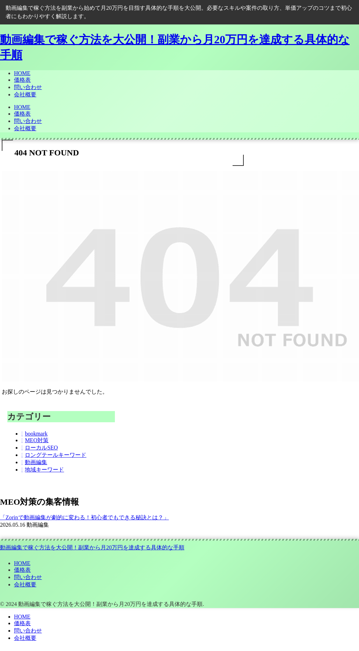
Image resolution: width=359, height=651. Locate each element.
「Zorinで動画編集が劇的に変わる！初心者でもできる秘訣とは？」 (84, 517)
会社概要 (25, 584)
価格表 (22, 570)
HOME (22, 563)
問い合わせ (28, 577)
